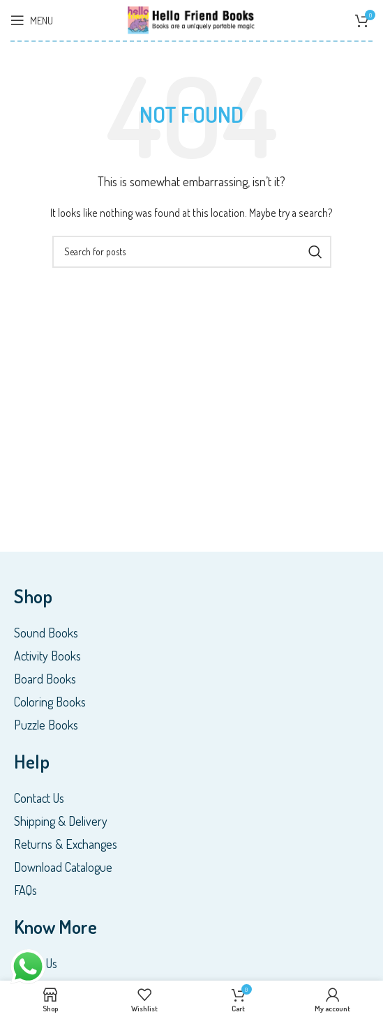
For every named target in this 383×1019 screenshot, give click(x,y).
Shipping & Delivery (60, 821)
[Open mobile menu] (31, 20)
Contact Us (39, 798)
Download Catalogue (63, 867)
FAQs (25, 890)
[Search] (191, 252)
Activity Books (47, 655)
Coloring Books (50, 701)
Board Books (45, 678)
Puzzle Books (46, 724)
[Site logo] (192, 18)
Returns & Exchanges (65, 844)
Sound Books (46, 632)
